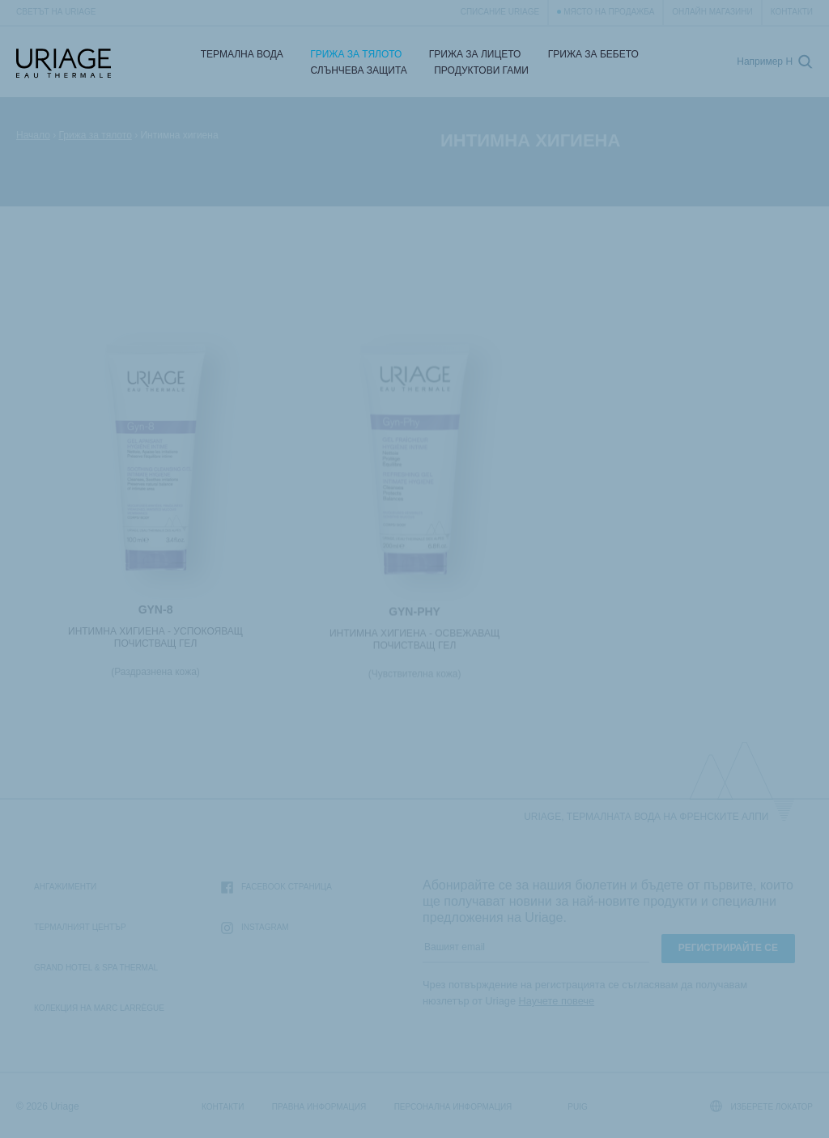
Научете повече (557, 1001)
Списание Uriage (500, 11)
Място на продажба (608, 11)
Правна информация (319, 1106)
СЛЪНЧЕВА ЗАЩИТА (359, 70)
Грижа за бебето (593, 54)
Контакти (792, 11)
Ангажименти (65, 886)
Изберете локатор (761, 1106)
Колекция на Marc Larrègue (99, 1008)
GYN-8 (155, 611)
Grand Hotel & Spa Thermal (96, 967)
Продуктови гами (481, 70)
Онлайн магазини (712, 11)
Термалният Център (80, 927)
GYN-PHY (414, 615)
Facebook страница (276, 887)
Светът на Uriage (56, 11)
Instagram (255, 928)
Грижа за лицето (475, 54)
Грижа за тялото (356, 54)
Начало (33, 135)
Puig (577, 1106)
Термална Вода (242, 54)
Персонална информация (453, 1106)
